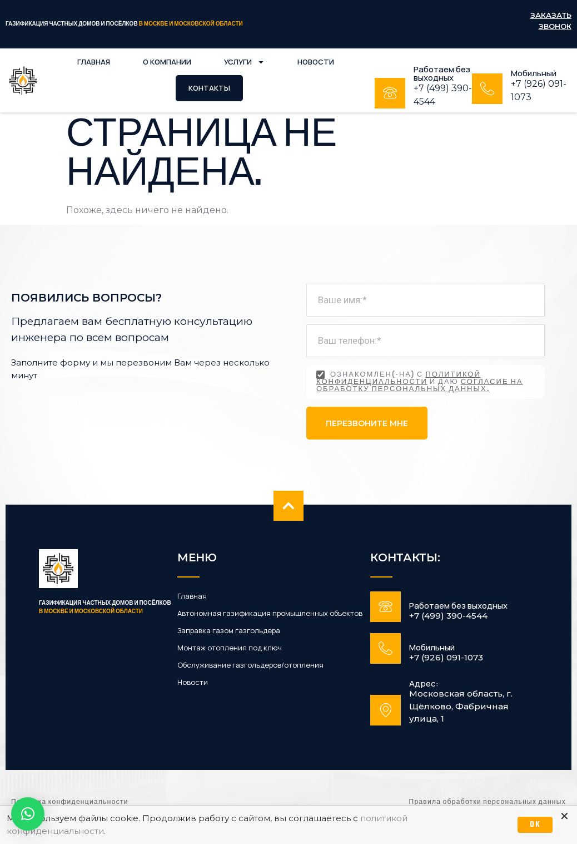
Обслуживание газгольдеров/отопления (250, 665)
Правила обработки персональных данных (487, 802)
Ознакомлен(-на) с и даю (419, 382)
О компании (167, 62)
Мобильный (533, 73)
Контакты (209, 88)
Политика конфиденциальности (69, 802)
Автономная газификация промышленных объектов (269, 613)
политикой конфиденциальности (398, 378)
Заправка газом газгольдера (228, 630)
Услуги (244, 62)
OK (535, 825)
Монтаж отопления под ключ (229, 648)
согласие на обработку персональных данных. (419, 385)
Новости (315, 62)
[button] (27, 814)
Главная (93, 62)
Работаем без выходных (442, 73)
